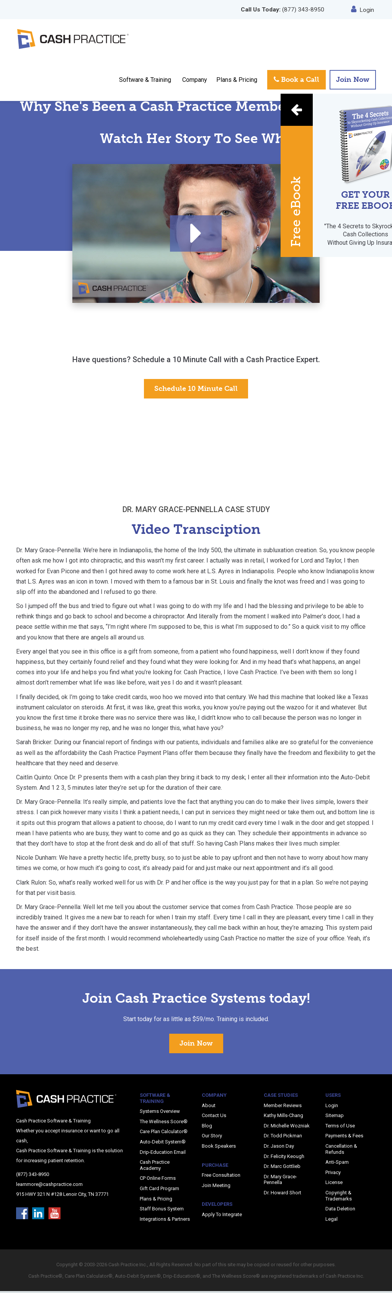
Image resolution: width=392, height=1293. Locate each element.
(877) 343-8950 (282, 9)
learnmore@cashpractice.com (49, 1186)
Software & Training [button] (145, 82)
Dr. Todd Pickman (283, 1137)
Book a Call (296, 82)
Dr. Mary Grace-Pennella (280, 1181)
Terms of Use (340, 1127)
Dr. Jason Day (279, 1147)
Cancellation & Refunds (341, 1150)
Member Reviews (283, 1107)
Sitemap (334, 1117)
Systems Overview (160, 1113)
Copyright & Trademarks (338, 1197)
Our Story (212, 1137)
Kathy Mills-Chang (283, 1117)
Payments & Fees (344, 1137)
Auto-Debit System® (163, 1143)
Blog (207, 1127)
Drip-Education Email (163, 1153)
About (209, 1107)
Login (362, 9)
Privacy (333, 1174)
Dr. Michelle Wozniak (287, 1127)
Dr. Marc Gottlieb (282, 1168)
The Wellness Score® (164, 1123)
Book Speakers (219, 1147)
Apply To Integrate (222, 1216)
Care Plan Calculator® (164, 1133)
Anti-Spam (337, 1164)
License (334, 1184)
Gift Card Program (159, 1190)
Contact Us (214, 1117)
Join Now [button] (352, 82)
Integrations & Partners (165, 1220)
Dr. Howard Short (282, 1194)
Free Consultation (221, 1177)
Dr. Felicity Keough (284, 1158)
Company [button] (194, 82)
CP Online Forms (158, 1180)
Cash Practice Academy (155, 1167)
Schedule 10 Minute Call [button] (196, 390)
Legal (331, 1220)
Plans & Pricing (236, 82)
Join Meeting (216, 1187)
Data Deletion (340, 1210)
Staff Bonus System (162, 1210)
